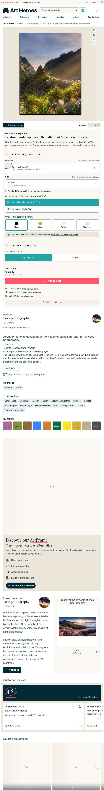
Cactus (81, 405)
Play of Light (26, 405)
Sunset (87, 401)
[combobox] (54, 10)
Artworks (7, 17)
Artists (75, 17)
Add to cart (52, 280)
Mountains (25, 401)
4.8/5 (7, 2)
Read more (23, 327)
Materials (60, 17)
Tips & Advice (92, 17)
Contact (95, 2)
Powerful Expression (14, 410)
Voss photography (17, 133)
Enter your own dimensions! (28, 191)
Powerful (9, 387)
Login (87, 2)
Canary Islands (68, 405)
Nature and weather (60, 401)
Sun (55, 405)
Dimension (42, 17)
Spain (45, 401)
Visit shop (9, 327)
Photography (11, 405)
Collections (24, 17)
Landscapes (10, 401)
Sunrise (77, 401)
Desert (36, 401)
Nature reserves (42, 405)
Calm (18, 387)
